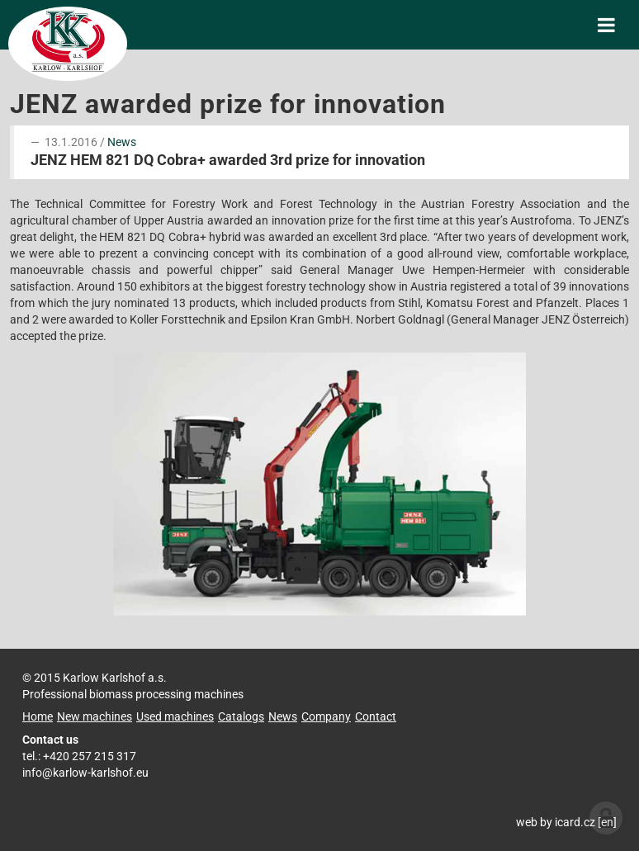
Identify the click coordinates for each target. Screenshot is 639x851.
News (121, 142)
